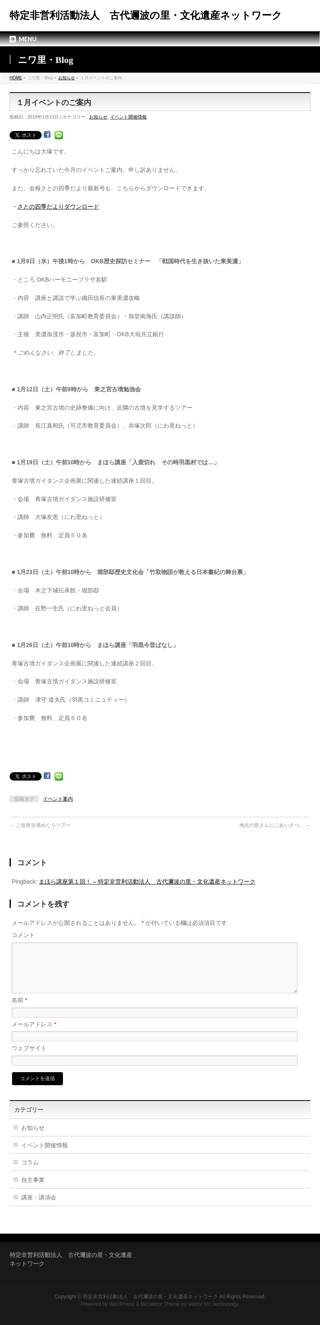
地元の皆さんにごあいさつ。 (274, 825)
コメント (23, 935)
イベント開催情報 (128, 116)
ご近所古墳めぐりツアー (40, 825)
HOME (16, 78)
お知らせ (66, 78)
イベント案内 (58, 799)
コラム (30, 1172)
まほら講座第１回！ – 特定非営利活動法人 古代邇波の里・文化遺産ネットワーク (147, 881)
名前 (19, 1010)
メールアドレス (34, 1034)
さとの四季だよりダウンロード (58, 206)
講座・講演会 (38, 1207)
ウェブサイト (29, 1058)
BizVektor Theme (160, 1304)
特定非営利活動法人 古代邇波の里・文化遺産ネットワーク (146, 15)
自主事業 (33, 1189)
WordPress (122, 1304)
